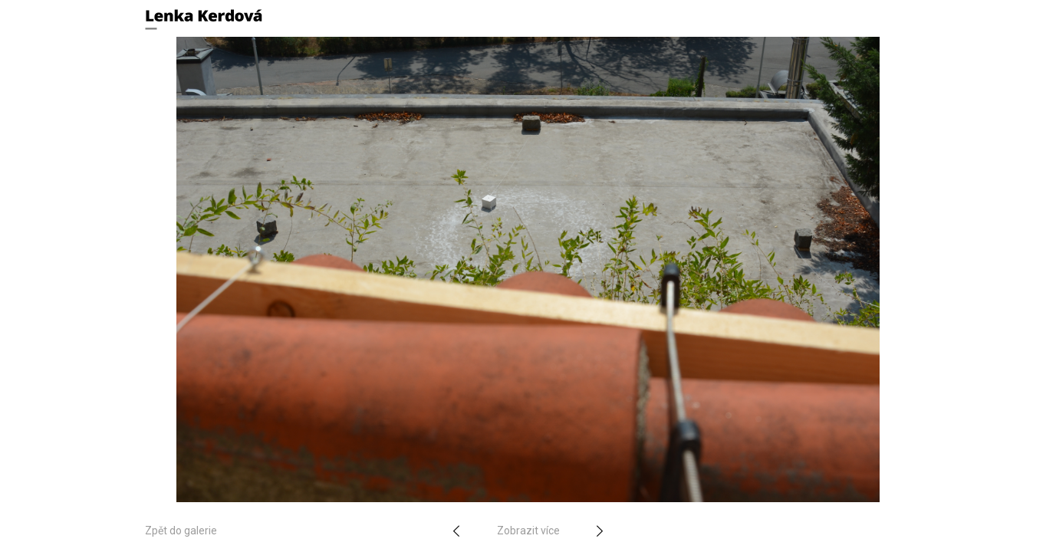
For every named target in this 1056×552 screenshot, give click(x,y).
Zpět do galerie (181, 530)
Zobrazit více (528, 530)
